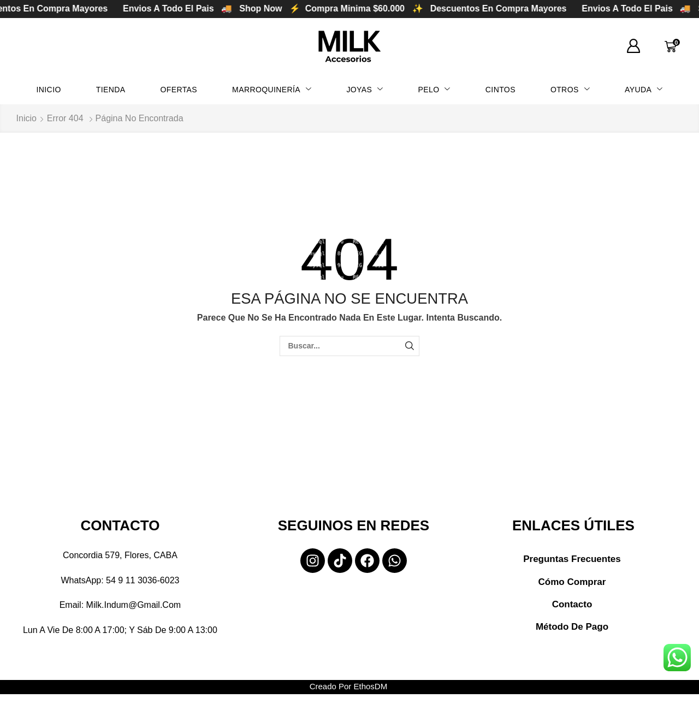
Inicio (26, 118)
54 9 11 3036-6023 (142, 580)
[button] (633, 46)
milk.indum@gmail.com (133, 605)
